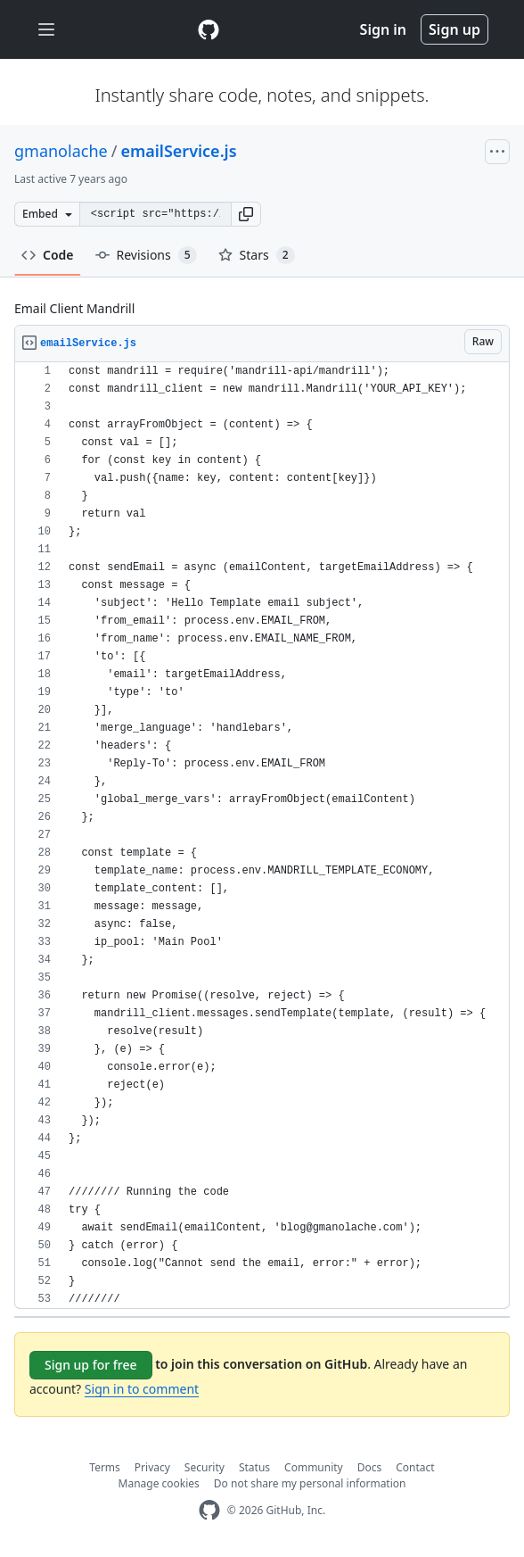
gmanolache (61, 150)
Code (47, 254)
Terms (104, 1467)
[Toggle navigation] (46, 30)
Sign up (454, 29)
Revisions (146, 255)
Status (254, 1467)
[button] (246, 214)
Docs (369, 1467)
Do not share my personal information (310, 1483)
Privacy (152, 1467)
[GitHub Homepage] (209, 1510)
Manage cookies (159, 1483)
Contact (415, 1467)
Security (204, 1467)
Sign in (383, 29)
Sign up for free (91, 1364)
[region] (262, 835)
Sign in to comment (142, 1388)
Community (313, 1467)
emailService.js (178, 150)
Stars (256, 255)
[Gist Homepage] (208, 29)
